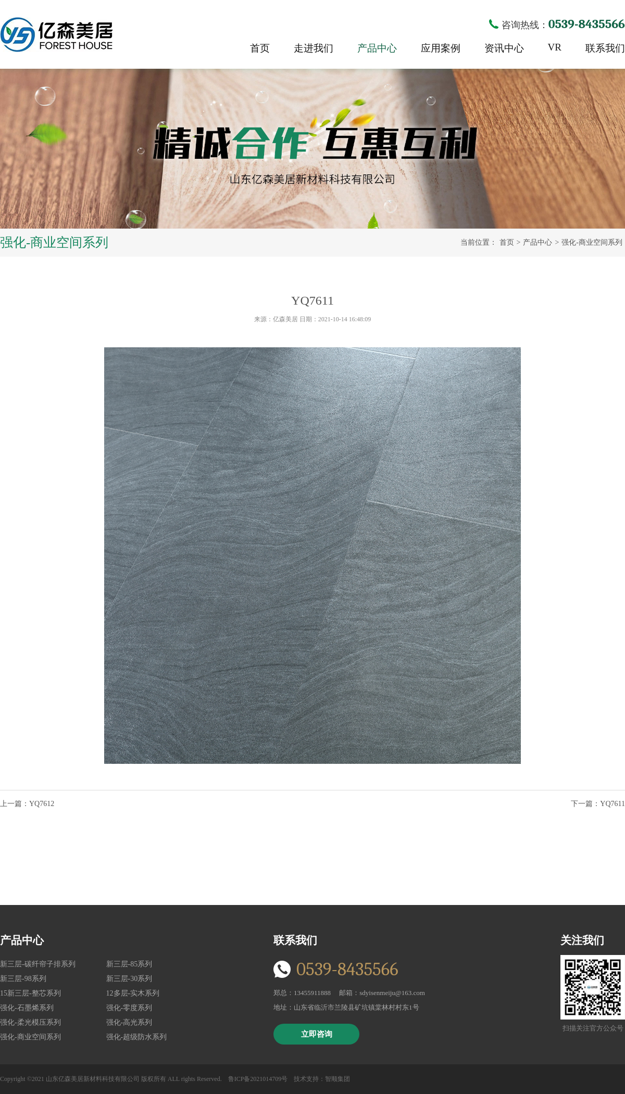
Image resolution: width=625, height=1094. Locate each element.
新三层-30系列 (129, 979)
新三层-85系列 (129, 964)
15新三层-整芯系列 (30, 993)
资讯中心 (504, 48)
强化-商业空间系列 (591, 242)
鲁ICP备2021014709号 (258, 1079)
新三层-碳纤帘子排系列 (38, 964)
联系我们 (605, 48)
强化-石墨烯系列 (27, 1008)
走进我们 (313, 48)
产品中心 (377, 48)
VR (554, 47)
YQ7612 (41, 804)
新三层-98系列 (23, 979)
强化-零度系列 (129, 1008)
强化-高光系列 (129, 1022)
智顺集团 (337, 1079)
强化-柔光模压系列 (30, 1022)
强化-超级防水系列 (136, 1037)
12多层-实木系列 (133, 993)
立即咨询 (316, 1034)
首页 (260, 48)
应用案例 (440, 48)
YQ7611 (612, 804)
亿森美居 (56, 34)
